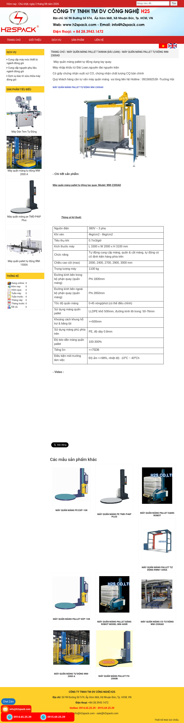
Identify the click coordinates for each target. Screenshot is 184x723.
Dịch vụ (56, 39)
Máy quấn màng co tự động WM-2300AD (157, 623)
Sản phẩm (77, 39)
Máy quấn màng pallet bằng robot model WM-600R (114, 623)
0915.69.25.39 (56, 717)
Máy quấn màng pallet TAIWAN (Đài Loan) (93, 51)
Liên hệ (99, 39)
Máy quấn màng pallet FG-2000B (114, 677)
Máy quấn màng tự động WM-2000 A (71, 675)
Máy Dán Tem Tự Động (24, 131)
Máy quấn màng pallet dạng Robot (157, 514)
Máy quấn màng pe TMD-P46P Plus (114, 515)
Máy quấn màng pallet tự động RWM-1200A (157, 568)
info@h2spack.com (20, 709)
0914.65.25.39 (22, 717)
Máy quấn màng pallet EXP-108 (71, 619)
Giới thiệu (35, 39)
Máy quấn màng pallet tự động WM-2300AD (78, 87)
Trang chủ (14, 39)
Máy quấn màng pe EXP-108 (71, 510)
